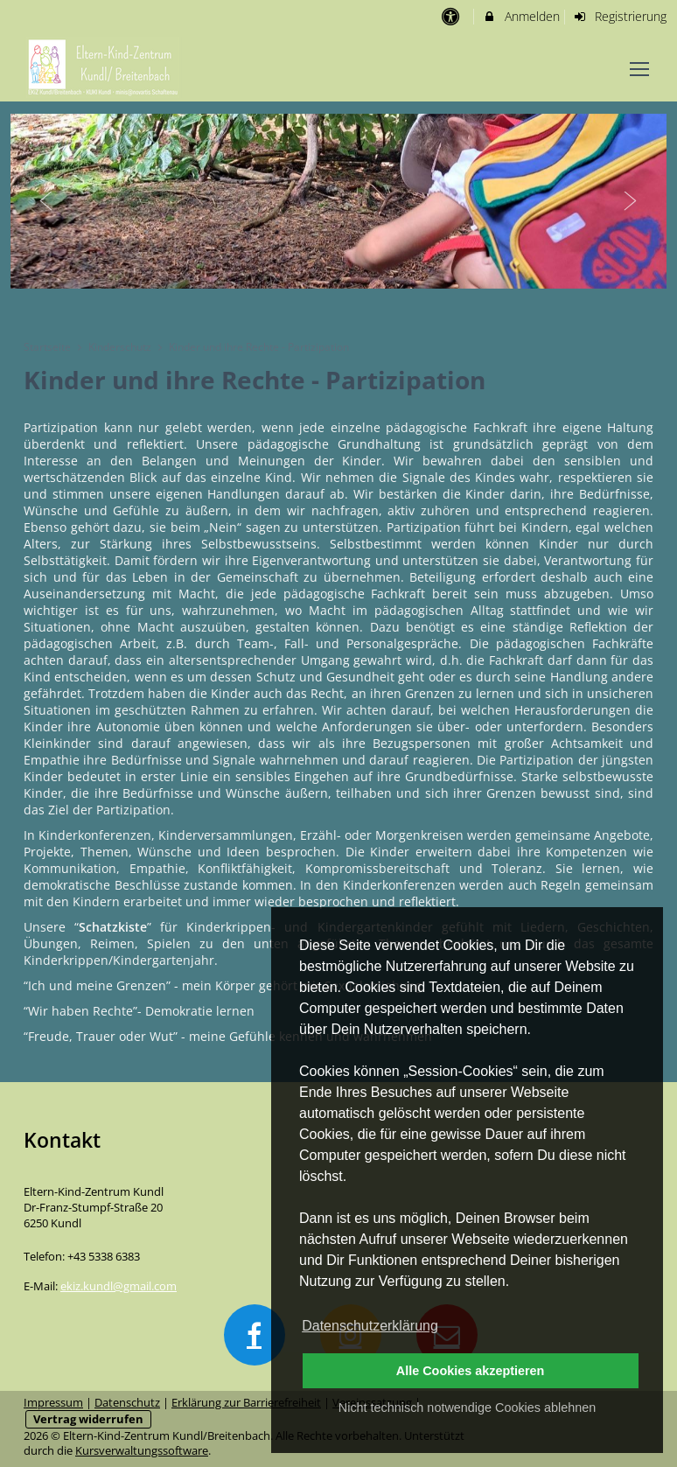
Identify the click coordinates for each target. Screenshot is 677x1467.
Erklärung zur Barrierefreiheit (246, 1402)
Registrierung (620, 16)
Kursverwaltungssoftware (141, 1450)
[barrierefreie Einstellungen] (452, 16)
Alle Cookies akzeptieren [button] (470, 1371)
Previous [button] (46, 201)
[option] (338, 201)
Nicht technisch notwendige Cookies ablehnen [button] (467, 1408)
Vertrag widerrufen (88, 1419)
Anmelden (521, 16)
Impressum (53, 1402)
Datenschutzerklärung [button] (370, 1325)
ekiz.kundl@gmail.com (118, 1286)
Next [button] (630, 201)
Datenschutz (127, 1402)
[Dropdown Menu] (639, 69)
